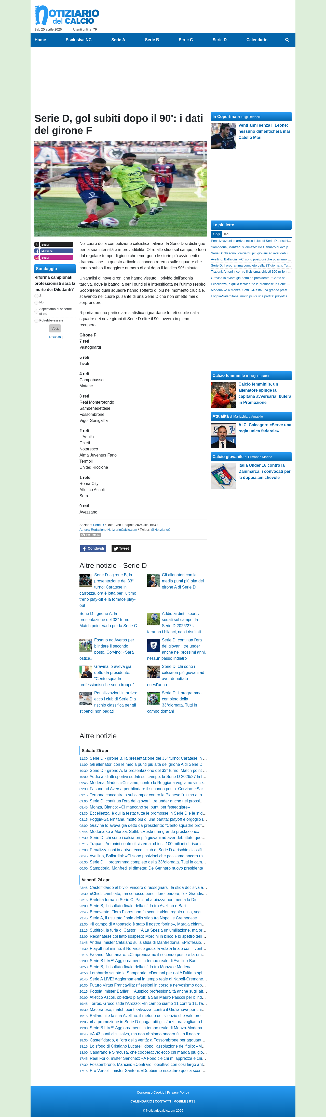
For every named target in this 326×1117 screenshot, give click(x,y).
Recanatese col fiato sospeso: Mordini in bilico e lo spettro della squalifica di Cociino (166, 936)
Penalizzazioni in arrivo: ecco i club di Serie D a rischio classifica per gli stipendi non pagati (172, 850)
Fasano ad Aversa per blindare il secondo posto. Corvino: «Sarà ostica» (154, 789)
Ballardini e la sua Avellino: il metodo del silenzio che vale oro (145, 1015)
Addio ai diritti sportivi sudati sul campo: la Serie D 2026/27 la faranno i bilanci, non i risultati (172, 776)
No (41, 302)
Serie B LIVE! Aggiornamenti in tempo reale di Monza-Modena (146, 1028)
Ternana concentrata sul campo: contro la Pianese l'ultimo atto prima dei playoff (161, 795)
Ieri (226, 234)
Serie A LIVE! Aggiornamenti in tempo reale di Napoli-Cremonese (149, 979)
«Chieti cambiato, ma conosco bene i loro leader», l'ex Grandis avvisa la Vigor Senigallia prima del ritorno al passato (195, 893)
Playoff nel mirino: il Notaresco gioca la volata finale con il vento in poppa (155, 948)
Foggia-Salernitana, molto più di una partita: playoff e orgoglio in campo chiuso (161, 819)
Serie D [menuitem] (220, 40)
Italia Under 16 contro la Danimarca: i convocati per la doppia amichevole (264, 471)
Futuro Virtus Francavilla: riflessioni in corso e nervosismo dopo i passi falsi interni (164, 985)
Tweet (121, 548)
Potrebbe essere (51, 320)
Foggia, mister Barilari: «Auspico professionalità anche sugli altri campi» (155, 991)
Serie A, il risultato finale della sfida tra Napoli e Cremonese (143, 918)
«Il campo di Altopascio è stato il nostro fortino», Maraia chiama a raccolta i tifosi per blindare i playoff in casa (188, 924)
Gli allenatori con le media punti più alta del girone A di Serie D (183, 581)
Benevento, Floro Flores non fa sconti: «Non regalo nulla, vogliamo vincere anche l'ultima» (171, 912)
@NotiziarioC (161, 530)
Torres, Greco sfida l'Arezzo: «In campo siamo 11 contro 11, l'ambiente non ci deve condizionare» (178, 1003)
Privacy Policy (178, 1092)
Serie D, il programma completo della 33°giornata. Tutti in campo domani (155, 862)
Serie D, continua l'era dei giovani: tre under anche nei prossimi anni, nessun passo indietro (172, 801)
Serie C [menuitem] (186, 40)
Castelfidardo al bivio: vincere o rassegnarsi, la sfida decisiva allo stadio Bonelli (161, 887)
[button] (55, 328)
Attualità (220, 416)
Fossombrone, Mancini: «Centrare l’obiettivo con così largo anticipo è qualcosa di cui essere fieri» (178, 1064)
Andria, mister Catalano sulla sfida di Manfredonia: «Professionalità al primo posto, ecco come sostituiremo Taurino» (194, 942)
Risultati (55, 337)
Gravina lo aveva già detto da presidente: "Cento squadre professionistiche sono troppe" (169, 825)
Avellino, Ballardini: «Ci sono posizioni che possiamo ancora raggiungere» (156, 856)
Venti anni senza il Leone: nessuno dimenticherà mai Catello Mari (264, 131)
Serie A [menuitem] (118, 40)
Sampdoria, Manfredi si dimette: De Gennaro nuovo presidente (146, 868)
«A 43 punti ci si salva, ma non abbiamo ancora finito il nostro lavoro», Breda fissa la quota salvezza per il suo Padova (196, 1034)
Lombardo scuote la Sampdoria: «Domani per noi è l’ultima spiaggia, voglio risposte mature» (173, 973)
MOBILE (179, 1101)
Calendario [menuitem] (257, 40)
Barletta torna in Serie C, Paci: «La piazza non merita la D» (143, 900)
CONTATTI (163, 1101)
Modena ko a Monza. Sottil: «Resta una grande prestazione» (145, 831)
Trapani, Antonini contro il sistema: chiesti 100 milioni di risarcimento (151, 844)
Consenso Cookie (150, 1092)
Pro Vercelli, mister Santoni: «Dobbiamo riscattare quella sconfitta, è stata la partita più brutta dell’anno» (183, 1070)
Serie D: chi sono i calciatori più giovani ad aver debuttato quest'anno (152, 837)
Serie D (98, 525)
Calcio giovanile (227, 456)
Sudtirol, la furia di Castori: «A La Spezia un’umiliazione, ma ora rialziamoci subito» (164, 930)
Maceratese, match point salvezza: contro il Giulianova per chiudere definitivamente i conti (171, 1009)
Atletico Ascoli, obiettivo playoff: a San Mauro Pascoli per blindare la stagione (159, 997)
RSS (192, 1101)
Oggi (216, 234)
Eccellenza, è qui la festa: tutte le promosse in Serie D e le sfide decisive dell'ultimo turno (170, 813)
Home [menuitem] (40, 40)
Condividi (93, 548)
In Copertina (224, 116)
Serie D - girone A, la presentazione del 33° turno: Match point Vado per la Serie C (108, 619)
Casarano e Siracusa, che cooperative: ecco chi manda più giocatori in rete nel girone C (169, 1052)
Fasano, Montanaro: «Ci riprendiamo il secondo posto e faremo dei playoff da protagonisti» (172, 954)
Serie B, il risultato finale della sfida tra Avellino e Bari (138, 906)
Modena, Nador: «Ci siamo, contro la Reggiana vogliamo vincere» (149, 783)
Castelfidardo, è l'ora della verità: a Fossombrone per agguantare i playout (157, 1040)
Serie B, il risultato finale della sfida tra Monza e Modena (141, 967)
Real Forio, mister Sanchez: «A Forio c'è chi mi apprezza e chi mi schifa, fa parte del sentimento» (177, 1058)
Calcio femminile (228, 375)
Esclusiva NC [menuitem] (78, 40)
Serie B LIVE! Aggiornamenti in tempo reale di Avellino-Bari (143, 961)
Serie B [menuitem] (152, 40)
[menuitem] (287, 40)
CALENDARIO (141, 1101)
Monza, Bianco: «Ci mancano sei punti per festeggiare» (140, 807)
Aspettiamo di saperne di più (55, 311)
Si (40, 296)
